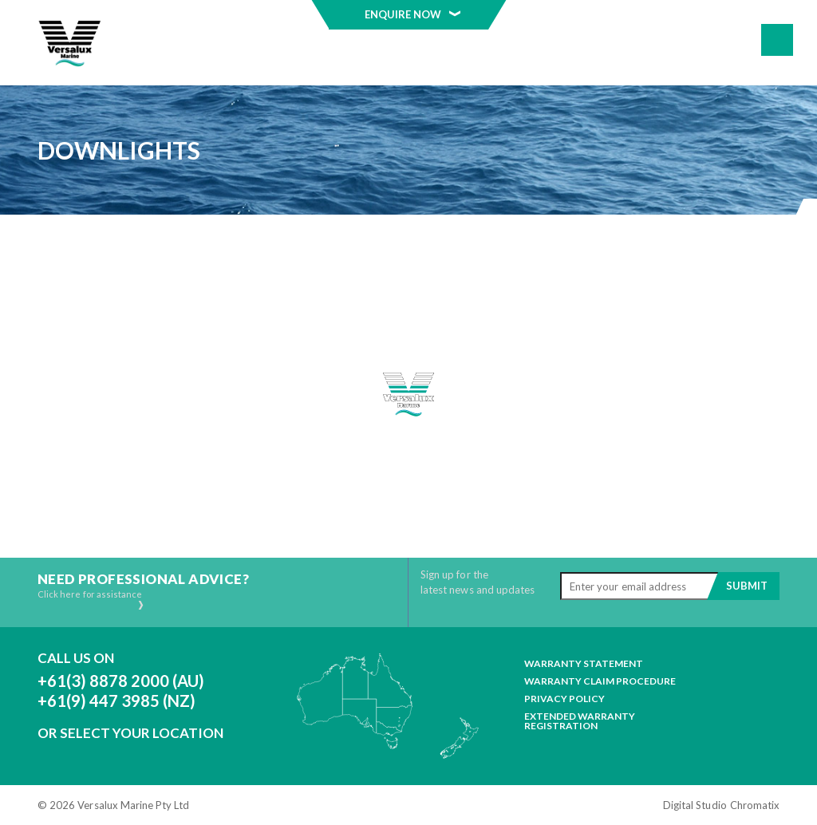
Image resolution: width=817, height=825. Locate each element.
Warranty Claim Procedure (600, 681)
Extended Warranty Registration (579, 721)
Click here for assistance (91, 599)
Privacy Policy (564, 699)
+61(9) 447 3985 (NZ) (116, 701)
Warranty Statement (583, 664)
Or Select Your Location (130, 732)
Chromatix (755, 805)
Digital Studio (695, 805)
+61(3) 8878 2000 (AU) (120, 681)
